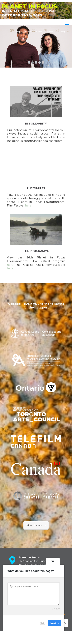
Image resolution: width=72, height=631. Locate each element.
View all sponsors (36, 525)
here (28, 205)
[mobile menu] (67, 23)
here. (10, 268)
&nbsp (15, 30)
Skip (42, 623)
